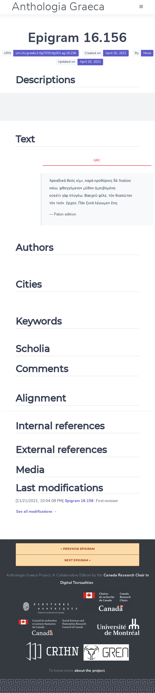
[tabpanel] (97, 199)
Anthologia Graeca (58, 7)
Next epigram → (77, 560)
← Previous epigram (78, 549)
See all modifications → (36, 511)
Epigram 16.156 (79, 501)
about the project (89, 670)
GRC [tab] (97, 160)
